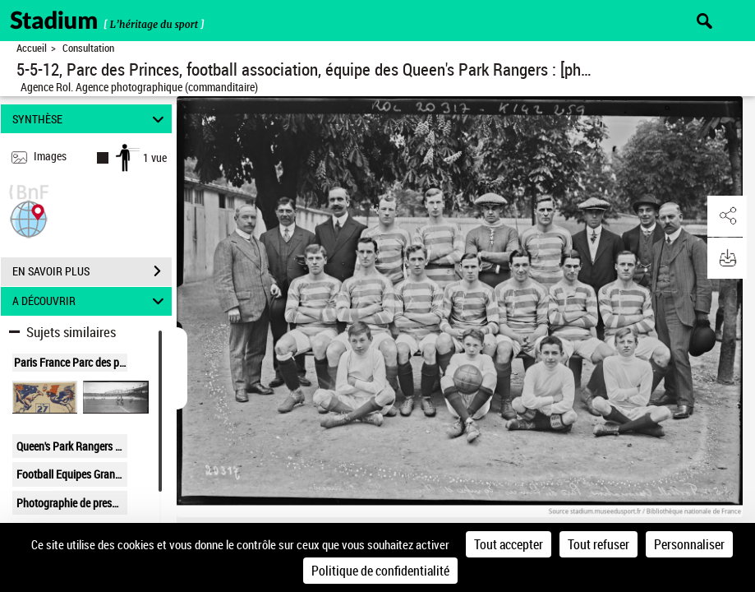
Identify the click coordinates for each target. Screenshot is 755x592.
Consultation (88, 48)
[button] (28, 217)
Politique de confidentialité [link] (380, 571)
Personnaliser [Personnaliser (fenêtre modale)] (689, 544)
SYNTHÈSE (90, 118)
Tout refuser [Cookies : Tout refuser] (598, 544)
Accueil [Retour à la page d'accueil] (31, 48)
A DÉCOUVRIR (90, 301)
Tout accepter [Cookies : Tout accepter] (508, 544)
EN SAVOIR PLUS (92, 271)
